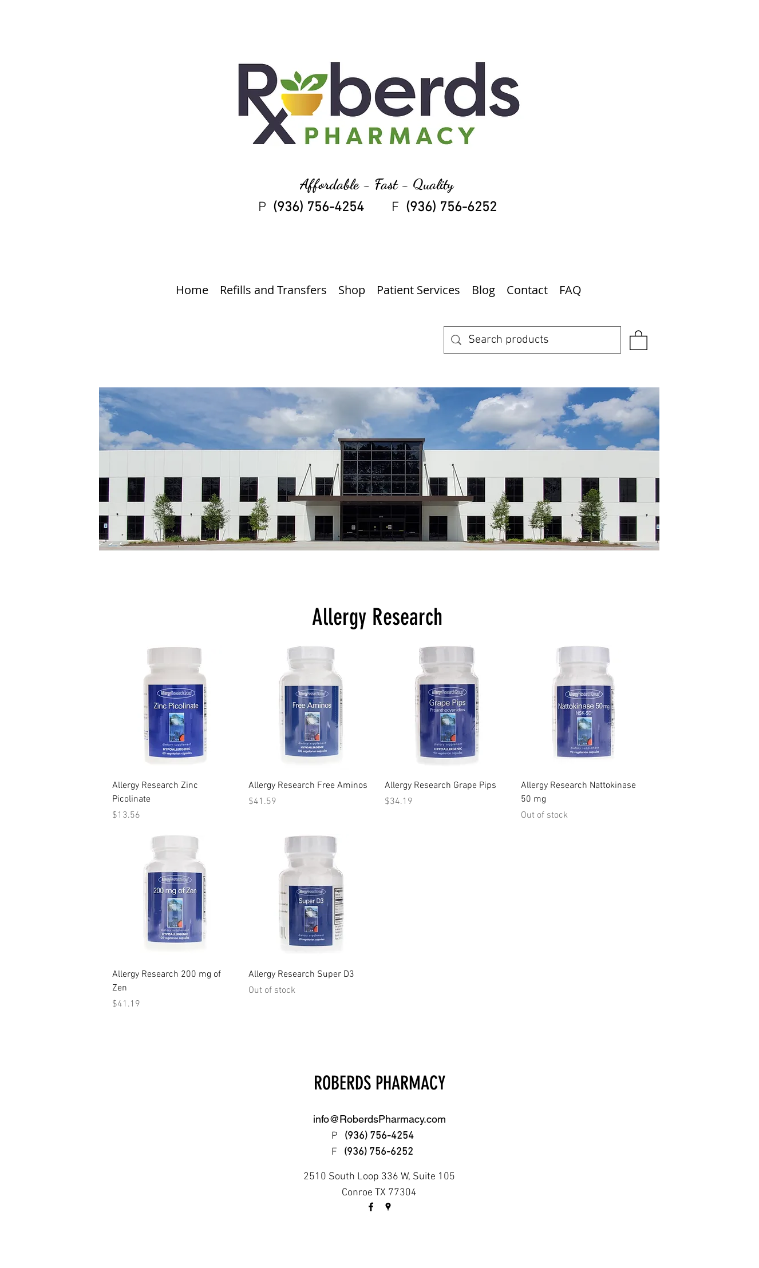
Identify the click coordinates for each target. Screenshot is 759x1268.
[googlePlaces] (388, 1206)
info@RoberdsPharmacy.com (379, 1119)
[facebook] (371, 1206)
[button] (638, 339)
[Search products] (532, 340)
